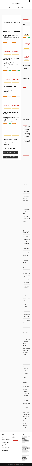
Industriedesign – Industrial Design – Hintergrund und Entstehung (27, 304)
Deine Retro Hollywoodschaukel (26, 348)
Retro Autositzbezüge (26, 395)
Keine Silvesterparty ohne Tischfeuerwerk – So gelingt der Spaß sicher (27, 374)
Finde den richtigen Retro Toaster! (26, 236)
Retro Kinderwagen (25, 360)
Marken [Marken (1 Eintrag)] (23, 449)
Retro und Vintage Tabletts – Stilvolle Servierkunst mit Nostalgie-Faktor (27, 244)
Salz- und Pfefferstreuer (26, 248)
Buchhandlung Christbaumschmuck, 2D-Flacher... (15, 132)
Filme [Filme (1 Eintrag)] (28, 440)
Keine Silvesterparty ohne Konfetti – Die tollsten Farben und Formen (27, 371)
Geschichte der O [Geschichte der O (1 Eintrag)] (27, 441)
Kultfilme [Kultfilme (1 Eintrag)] (27, 447)
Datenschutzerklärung (15, 440)
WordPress (13, 464)
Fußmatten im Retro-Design (26, 191)
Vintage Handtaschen (26, 288)
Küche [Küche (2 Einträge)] (29, 447)
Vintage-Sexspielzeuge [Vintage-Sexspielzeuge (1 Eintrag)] (24, 459)
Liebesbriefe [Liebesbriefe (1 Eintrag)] (28, 448)
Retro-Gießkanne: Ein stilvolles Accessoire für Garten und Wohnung (26, 341)
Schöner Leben (10, 7)
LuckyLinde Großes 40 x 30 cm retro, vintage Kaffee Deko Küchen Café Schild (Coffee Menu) (26, 32)
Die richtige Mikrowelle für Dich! (26, 233)
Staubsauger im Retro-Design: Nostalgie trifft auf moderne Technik (26, 404)
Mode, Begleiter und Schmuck (18, 5)
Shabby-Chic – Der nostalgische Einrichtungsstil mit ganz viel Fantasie (27, 317)
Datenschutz (24, 221)
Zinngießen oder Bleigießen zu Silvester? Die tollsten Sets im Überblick (27, 377)
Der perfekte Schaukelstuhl (26, 322)
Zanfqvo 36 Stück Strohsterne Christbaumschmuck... (15, 79)
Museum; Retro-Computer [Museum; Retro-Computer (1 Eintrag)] (25, 450)
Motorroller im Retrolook (26, 386)
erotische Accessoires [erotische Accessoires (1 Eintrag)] (24, 439)
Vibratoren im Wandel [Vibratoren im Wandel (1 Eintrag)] (24, 458)
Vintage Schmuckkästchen (26, 282)
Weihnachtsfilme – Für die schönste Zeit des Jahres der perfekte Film (26, 428)
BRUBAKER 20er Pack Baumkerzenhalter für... (6, 105)
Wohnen (9, 5)
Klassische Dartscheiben (25, 192)
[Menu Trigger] (29, 1)
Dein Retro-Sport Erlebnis (25, 222)
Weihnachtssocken (25, 429)
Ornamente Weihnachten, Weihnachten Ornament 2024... (7, 132)
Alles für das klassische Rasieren (26, 213)
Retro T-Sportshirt (25, 228)
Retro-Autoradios (26, 407)
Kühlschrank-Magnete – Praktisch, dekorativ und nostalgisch (25, 295)
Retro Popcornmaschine (25, 361)
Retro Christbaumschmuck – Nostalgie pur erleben (11, 18)
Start (3, 5)
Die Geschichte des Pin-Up (26, 301)
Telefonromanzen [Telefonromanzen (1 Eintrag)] (24, 457)
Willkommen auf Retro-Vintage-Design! (16, 2)
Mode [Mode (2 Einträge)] (25, 449)
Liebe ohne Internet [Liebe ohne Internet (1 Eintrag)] (24, 448)
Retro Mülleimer (25, 265)
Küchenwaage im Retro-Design (26, 252)
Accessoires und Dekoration (26, 5)
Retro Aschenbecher (25, 198)
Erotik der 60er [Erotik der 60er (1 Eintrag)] (25, 437)
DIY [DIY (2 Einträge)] (22, 437)
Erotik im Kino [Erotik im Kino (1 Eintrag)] (23, 438)
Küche (5, 5)
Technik (12, 5)
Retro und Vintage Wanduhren (26, 339)
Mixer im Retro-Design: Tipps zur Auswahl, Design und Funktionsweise (26, 256)
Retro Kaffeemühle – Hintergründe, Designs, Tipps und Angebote (26, 263)
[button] (3, 147)
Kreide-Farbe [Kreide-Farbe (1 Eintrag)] (23, 447)
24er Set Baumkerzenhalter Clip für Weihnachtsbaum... (15, 105)
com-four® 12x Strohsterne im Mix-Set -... (7, 79)
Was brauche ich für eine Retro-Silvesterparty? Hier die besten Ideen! (26, 366)
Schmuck (24, 277)
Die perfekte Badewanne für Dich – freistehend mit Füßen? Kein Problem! (26, 219)
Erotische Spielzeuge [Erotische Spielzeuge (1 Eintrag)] (24, 440)
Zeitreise (19, 7)
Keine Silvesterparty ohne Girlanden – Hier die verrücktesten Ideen (26, 368)
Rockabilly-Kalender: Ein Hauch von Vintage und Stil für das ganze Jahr (27, 204)
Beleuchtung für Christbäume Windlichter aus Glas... (7, 51)
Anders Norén (22, 464)
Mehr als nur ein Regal (25, 332)
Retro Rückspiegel (26, 400)
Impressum (24, 268)
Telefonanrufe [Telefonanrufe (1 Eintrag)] (23, 456)
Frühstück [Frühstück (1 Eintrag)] (23, 441)
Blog (22, 7)
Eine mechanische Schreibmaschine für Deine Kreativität (26, 383)
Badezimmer (15, 7)
